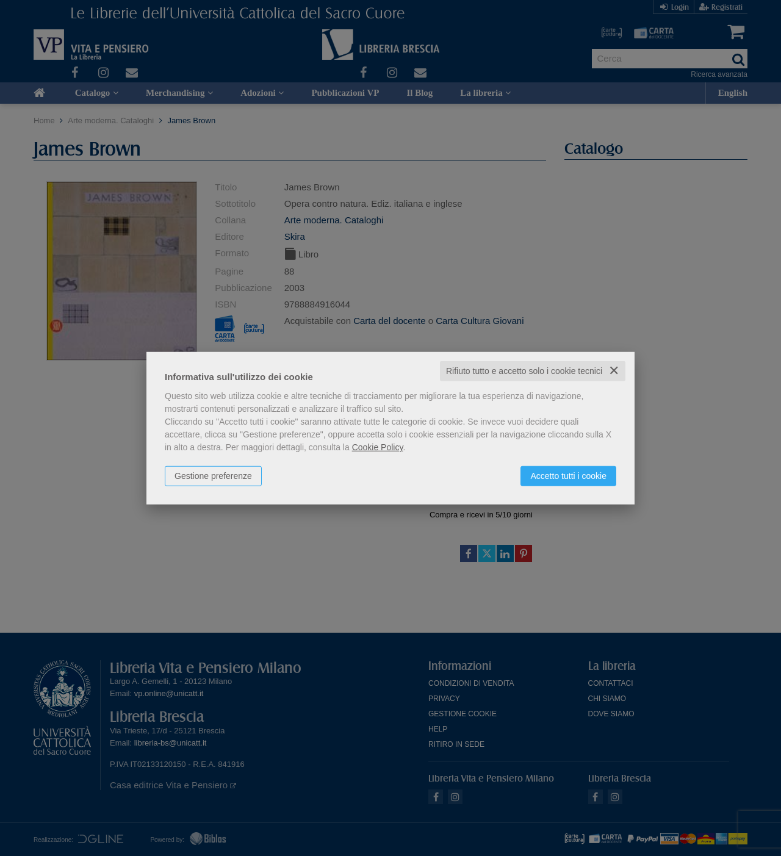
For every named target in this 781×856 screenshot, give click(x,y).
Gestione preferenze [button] (213, 476)
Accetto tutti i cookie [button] (568, 476)
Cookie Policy (377, 447)
